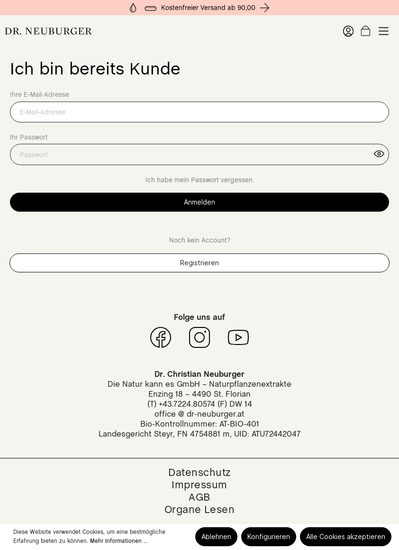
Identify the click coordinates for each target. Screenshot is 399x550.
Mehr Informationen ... (119, 541)
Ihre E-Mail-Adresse (39, 94)
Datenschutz (199, 472)
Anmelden (199, 202)
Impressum (199, 484)
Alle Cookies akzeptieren (345, 536)
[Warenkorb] (366, 31)
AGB (199, 497)
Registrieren (199, 263)
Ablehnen (216, 536)
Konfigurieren (268, 536)
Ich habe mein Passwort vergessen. (199, 180)
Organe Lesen (199, 509)
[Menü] (384, 31)
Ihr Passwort (29, 137)
